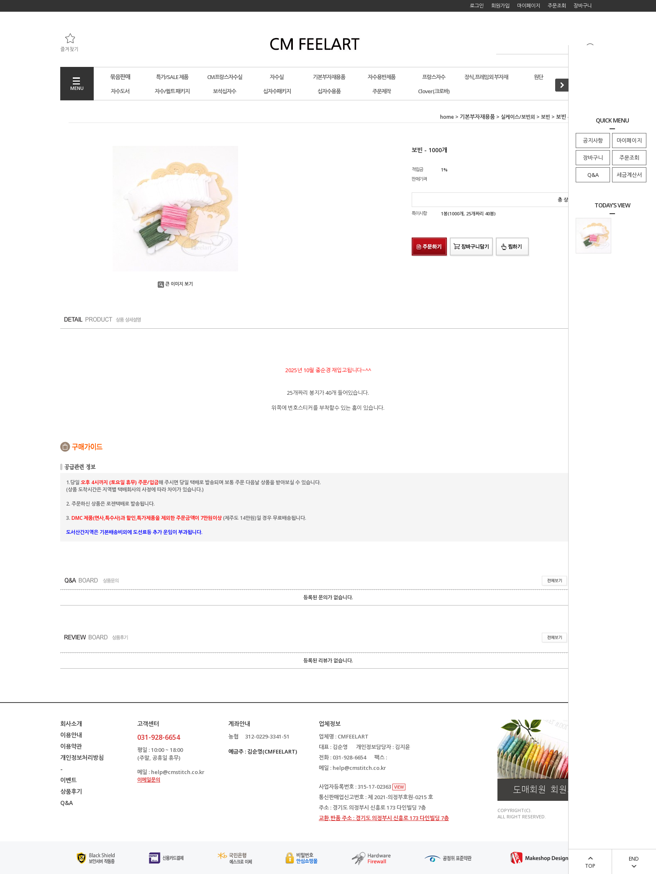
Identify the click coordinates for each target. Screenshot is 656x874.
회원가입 (500, 5)
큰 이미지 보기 (175, 284)
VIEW (399, 787)
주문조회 (629, 157)
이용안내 (71, 735)
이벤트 (68, 780)
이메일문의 (148, 779)
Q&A (593, 175)
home (447, 116)
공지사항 (593, 140)
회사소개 (71, 724)
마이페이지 (629, 140)
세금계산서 (629, 175)
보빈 (545, 116)
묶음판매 (120, 77)
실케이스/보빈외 (518, 116)
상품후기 (71, 791)
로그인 (477, 5)
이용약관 (71, 746)
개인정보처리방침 (82, 758)
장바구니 (593, 157)
